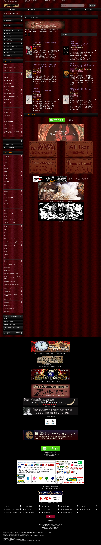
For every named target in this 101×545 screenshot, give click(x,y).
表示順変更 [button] (65, 34)
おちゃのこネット (48, 543)
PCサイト (51, 516)
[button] (61, 115)
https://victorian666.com (21, 534)
